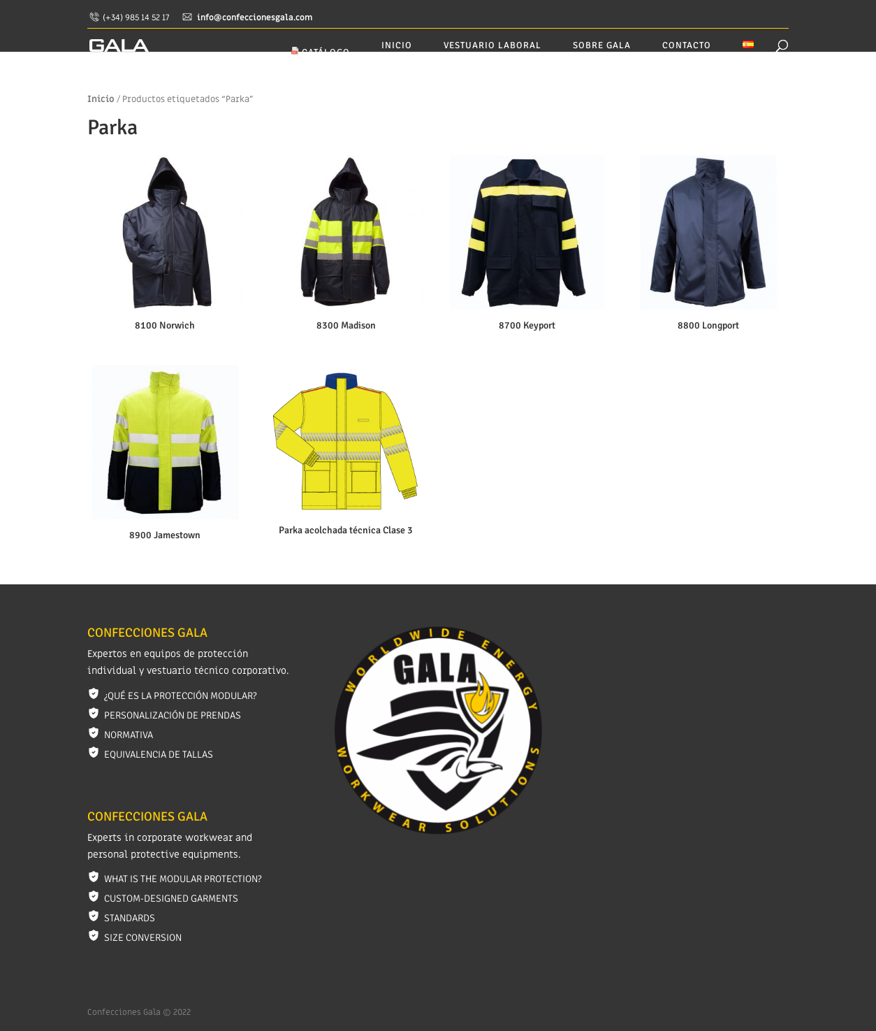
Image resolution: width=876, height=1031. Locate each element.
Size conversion (143, 938)
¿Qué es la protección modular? (180, 696)
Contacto (686, 46)
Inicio (396, 46)
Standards (129, 918)
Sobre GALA (602, 46)
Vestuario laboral (492, 46)
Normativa (128, 735)
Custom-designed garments (171, 898)
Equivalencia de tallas (158, 754)
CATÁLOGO (320, 52)
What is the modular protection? (182, 879)
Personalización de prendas (172, 715)
